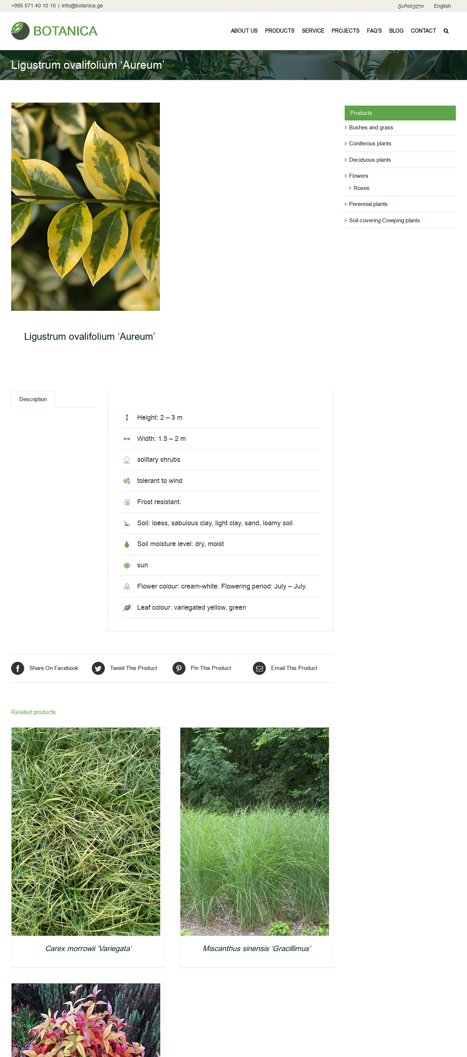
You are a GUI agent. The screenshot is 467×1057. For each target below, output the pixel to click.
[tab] (33, 399)
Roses (362, 188)
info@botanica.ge (82, 5)
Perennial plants (368, 204)
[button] (446, 30)
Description (33, 399)
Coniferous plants (370, 143)
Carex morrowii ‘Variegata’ (88, 949)
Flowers (358, 176)
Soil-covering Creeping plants (384, 220)
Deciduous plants (370, 160)
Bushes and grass (371, 127)
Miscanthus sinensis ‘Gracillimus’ (256, 949)
